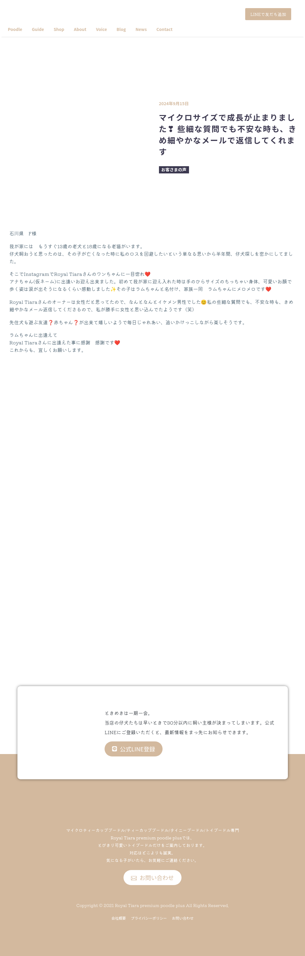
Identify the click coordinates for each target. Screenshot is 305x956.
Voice (101, 29)
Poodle (15, 29)
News (141, 29)
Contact (164, 29)
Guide (38, 29)
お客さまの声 (174, 169)
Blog (121, 29)
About (80, 29)
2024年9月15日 (174, 103)
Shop (58, 29)
